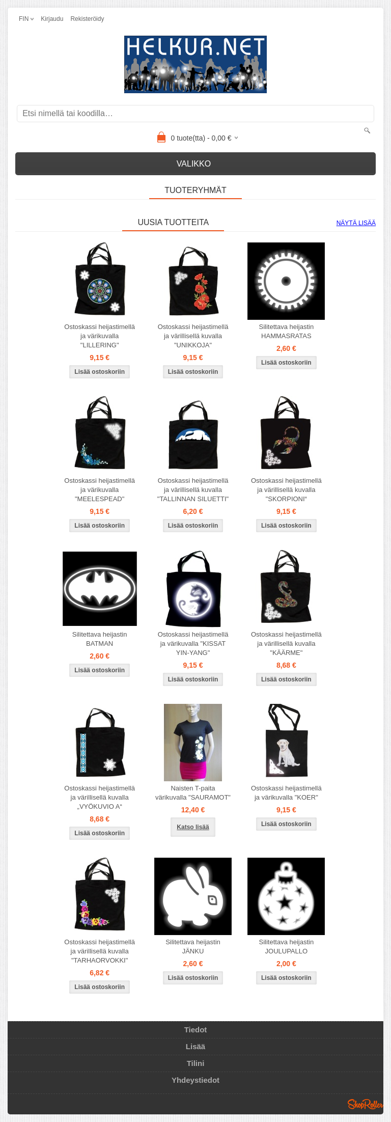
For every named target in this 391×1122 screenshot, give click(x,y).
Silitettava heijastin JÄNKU (192, 946)
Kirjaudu (52, 18)
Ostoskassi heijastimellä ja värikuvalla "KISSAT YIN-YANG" (193, 643)
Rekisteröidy (87, 18)
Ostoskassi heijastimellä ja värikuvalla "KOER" (286, 792)
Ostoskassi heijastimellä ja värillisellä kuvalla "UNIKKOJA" (193, 336)
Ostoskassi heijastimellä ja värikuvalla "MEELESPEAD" (99, 490)
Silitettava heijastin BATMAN (99, 639)
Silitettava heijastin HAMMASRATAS (286, 331)
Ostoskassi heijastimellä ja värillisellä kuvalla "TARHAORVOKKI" (99, 951)
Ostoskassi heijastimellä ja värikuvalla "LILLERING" (99, 336)
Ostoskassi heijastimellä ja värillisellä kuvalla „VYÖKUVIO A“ (99, 797)
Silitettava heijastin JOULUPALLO (286, 946)
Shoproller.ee (365, 1104)
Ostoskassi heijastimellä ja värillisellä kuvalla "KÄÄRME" (286, 643)
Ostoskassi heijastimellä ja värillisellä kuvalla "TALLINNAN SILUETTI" (193, 490)
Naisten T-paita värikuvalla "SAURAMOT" (193, 792)
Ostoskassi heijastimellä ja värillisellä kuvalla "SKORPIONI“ (286, 490)
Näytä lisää (356, 223)
